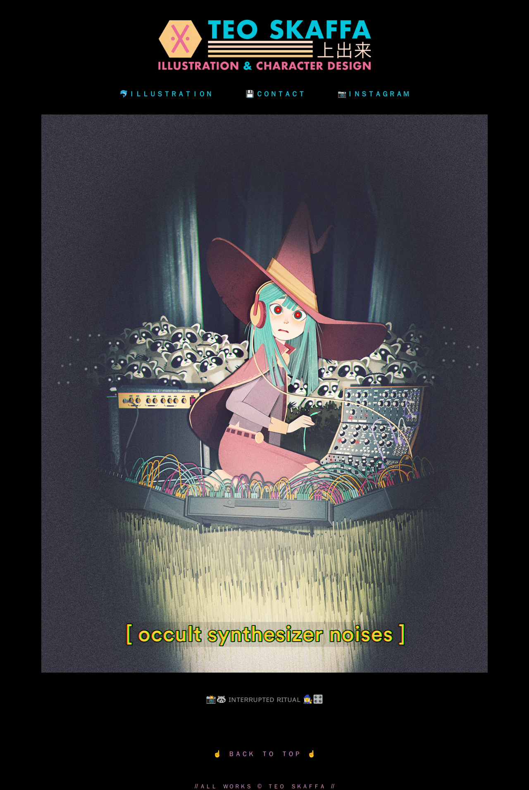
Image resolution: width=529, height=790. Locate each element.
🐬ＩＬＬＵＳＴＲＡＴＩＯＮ (165, 93)
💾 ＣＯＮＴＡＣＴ (275, 93)
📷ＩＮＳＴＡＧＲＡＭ (374, 93)
